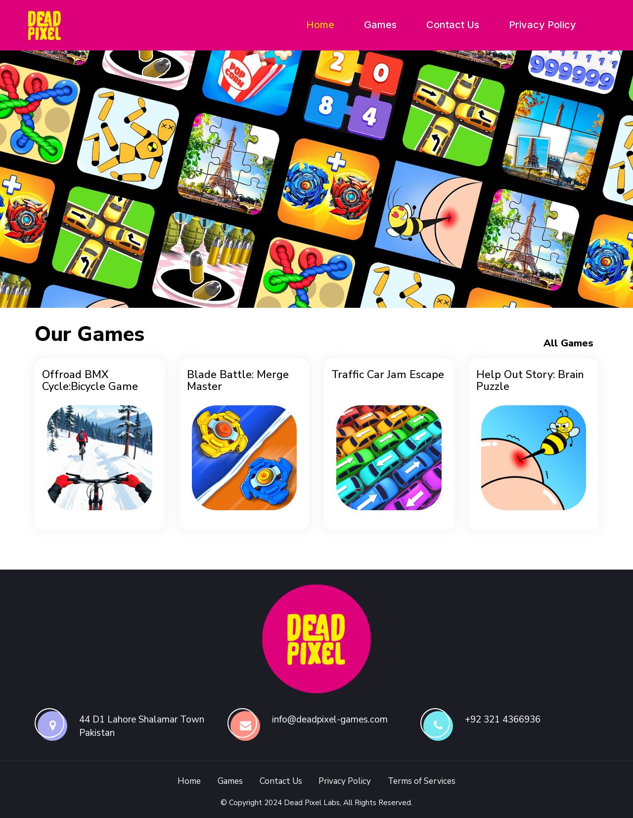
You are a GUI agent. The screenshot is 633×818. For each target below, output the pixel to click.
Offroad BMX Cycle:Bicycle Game (90, 380)
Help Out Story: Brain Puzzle (530, 380)
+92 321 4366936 (503, 719)
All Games (568, 343)
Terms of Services (421, 781)
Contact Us (452, 25)
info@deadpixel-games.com (330, 719)
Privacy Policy (542, 25)
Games (380, 25)
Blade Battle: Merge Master (238, 380)
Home (320, 25)
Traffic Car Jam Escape (387, 375)
